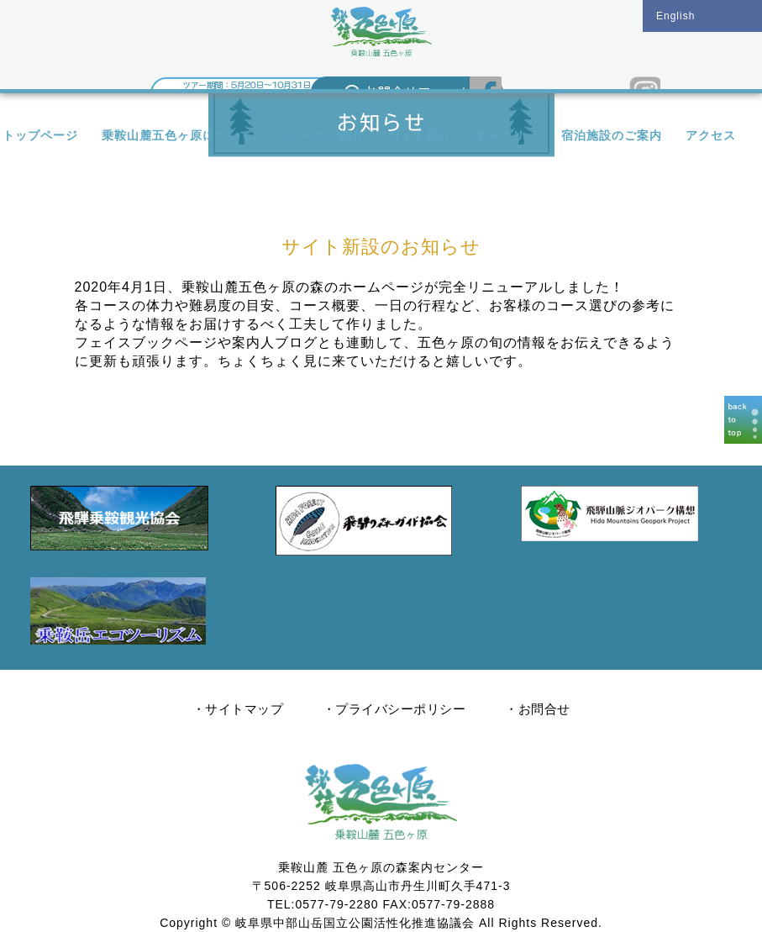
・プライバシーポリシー (394, 709)
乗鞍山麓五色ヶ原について (177, 135)
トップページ (40, 135)
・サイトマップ (238, 709)
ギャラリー (506, 135)
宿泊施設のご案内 (611, 135)
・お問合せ (537, 709)
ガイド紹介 (419, 135)
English (675, 16)
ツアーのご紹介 (320, 135)
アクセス (711, 135)
